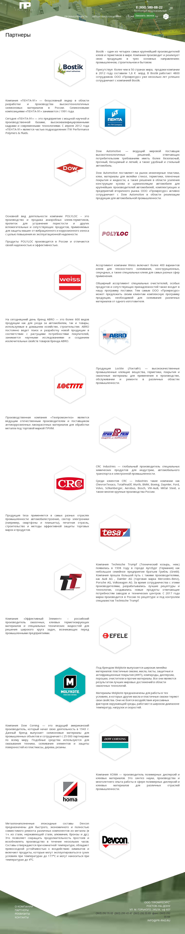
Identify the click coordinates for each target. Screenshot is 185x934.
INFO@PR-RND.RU (158, 920)
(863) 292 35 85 (142, 913)
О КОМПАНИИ (24, 906)
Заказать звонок (144, 15)
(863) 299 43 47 (123, 913)
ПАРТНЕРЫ (22, 910)
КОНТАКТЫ (22, 917)
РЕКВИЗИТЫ (22, 913)
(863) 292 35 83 (104, 913)
